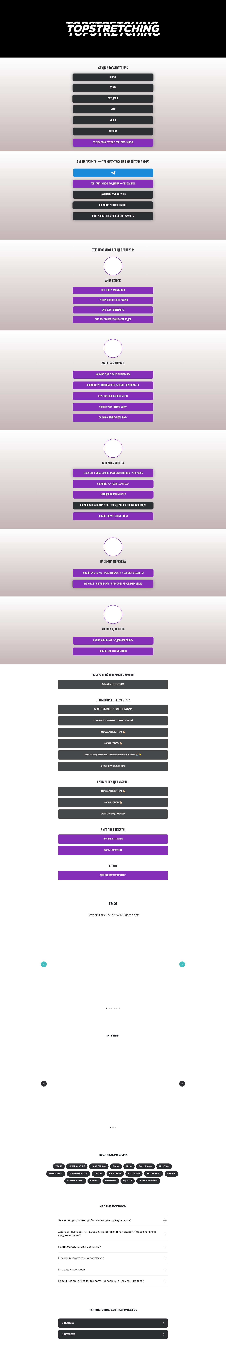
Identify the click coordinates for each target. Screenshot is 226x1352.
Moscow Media (153, 1173)
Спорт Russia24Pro (148, 1181)
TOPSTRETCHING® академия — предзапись (113, 183)
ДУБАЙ (113, 87)
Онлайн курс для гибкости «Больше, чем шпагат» (113, 385)
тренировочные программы (113, 300)
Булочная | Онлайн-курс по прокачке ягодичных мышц (113, 583)
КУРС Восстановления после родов (113, 319)
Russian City (134, 1173)
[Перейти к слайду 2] (109, 1008)
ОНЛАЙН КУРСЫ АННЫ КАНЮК (113, 205)
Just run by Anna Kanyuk (113, 290)
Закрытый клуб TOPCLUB (113, 194)
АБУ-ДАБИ (113, 98)
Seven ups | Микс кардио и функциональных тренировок (113, 473)
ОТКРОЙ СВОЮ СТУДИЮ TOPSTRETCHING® (113, 142)
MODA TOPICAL (99, 1166)
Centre (116, 1166)
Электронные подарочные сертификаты (113, 216)
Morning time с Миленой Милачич (113, 374)
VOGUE (58, 1166)
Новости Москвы (75, 1181)
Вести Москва (145, 1166)
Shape (129, 1166)
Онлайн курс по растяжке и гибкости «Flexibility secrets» (113, 573)
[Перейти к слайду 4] (114, 1008)
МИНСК (113, 120)
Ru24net (94, 1181)
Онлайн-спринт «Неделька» (113, 417)
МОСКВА (113, 131)
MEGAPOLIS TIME (77, 1166)
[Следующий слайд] (182, 964)
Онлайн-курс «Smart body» (113, 407)
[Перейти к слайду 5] (116, 1008)
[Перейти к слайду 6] (119, 1008)
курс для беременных (113, 309)
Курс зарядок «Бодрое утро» (113, 396)
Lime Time (164, 1166)
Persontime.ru (56, 1173)
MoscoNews (110, 1181)
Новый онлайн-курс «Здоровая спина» (113, 640)
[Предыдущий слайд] (44, 964)
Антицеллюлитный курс (113, 494)
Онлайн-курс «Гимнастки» (113, 651)
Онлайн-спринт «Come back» (113, 516)
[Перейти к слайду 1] (106, 1008)
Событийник (115, 1173)
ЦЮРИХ (113, 77)
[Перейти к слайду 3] (111, 1008)
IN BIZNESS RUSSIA (78, 1173)
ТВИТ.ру (98, 1173)
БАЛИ (113, 109)
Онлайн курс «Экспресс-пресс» (113, 483)
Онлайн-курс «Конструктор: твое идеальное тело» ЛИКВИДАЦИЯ (113, 505)
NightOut (127, 1181)
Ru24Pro (171, 1173)
